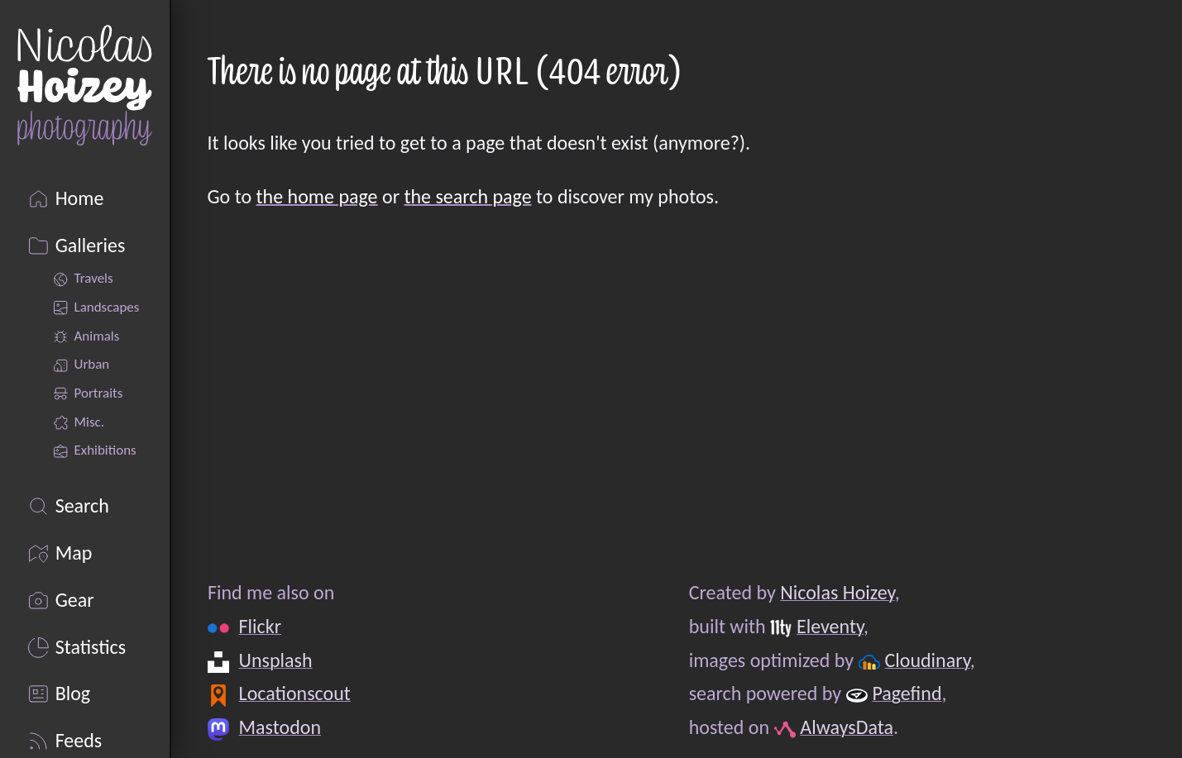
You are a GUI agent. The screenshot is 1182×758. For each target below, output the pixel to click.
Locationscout (294, 693)
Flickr (259, 626)
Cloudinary (926, 660)
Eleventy (830, 626)
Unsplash (275, 660)
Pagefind (906, 693)
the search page (467, 196)
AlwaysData (846, 727)
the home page (317, 196)
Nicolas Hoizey (837, 592)
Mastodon (279, 727)
